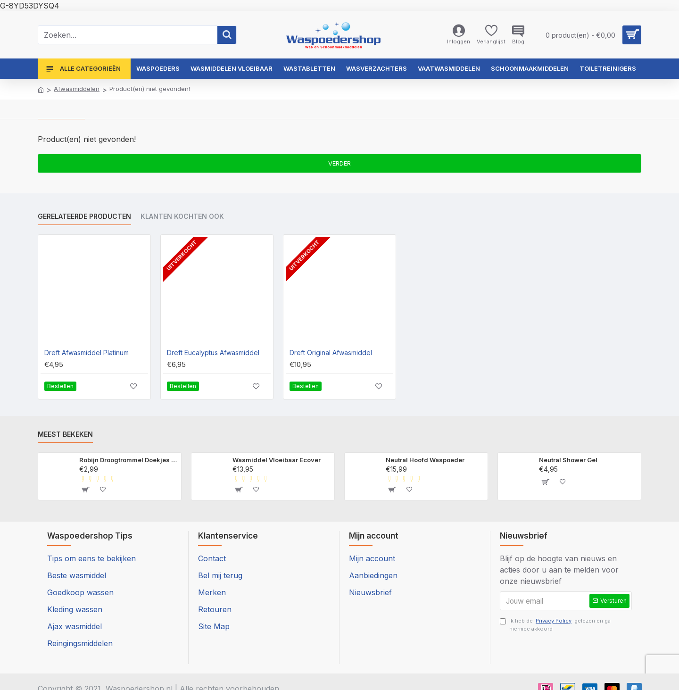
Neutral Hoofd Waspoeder (425, 460)
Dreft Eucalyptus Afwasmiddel (213, 353)
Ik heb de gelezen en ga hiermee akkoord (555, 626)
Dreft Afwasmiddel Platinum (86, 353)
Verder (339, 163)
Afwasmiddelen (76, 88)
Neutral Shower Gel (568, 460)
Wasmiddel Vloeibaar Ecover (276, 460)
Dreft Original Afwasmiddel (331, 353)
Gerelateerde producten (84, 216)
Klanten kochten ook (182, 216)
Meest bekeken (65, 434)
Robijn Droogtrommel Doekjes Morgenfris (128, 460)
